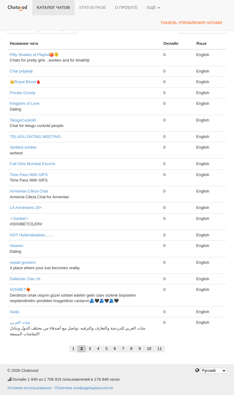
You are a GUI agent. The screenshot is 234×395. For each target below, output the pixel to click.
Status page (92, 7)
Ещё (153, 7)
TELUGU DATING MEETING (35, 136)
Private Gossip (23, 92)
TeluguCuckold (23, 120)
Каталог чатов (53, 7)
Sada (14, 311)
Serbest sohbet (23, 147)
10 (149, 348)
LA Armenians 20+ (26, 207)
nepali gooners (23, 262)
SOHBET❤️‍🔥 (20, 289)
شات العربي (20, 322)
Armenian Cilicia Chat (29, 191)
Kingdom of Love (25, 103)
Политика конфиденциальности (84, 388)
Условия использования (29, 388)
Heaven (16, 245)
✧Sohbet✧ (19, 218)
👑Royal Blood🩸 (25, 81)
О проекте (126, 7)
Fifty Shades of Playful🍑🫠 (34, 54)
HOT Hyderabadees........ (32, 235)
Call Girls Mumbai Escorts (32, 163)
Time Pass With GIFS (29, 174)
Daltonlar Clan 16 (25, 279)
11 (160, 348)
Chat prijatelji (21, 71)
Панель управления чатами (191, 22)
